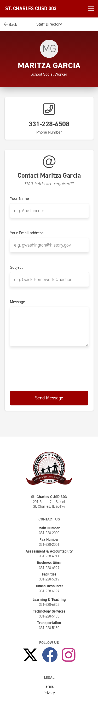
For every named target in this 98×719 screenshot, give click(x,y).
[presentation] (49, 367)
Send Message (49, 398)
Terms (49, 686)
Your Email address (26, 233)
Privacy (49, 693)
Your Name (19, 198)
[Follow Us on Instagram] (69, 655)
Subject (16, 267)
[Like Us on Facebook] (50, 655)
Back (10, 24)
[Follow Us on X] (30, 655)
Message (17, 302)
